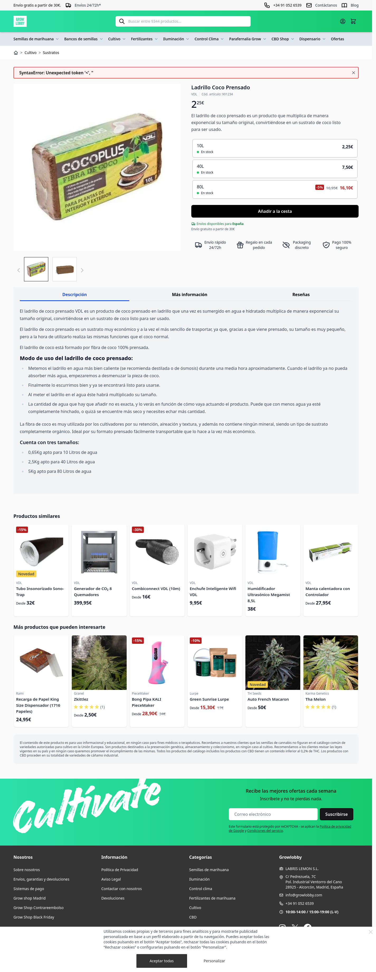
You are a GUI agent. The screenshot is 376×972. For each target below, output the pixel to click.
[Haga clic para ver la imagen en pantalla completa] (97, 167)
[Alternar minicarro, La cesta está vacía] (353, 21)
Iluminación (176, 39)
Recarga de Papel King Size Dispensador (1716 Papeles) (38, 705)
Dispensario (313, 39)
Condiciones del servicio (265, 830)
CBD (193, 917)
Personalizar (214, 960)
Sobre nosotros (26, 869)
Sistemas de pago (28, 888)
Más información (189, 294)
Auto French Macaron (268, 699)
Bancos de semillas (84, 39)
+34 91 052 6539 (299, 903)
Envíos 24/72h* (88, 5)
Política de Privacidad (119, 869)
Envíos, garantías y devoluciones (41, 879)
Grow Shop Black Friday (33, 917)
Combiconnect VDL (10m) (156, 588)
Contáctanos (326, 5)
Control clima (200, 888)
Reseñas (301, 294)
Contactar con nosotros (121, 888)
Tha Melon (316, 699)
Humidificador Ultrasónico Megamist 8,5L (269, 594)
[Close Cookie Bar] (371, 932)
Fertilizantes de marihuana (212, 898)
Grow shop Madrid (29, 898)
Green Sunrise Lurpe (209, 699)
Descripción (74, 294)
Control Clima (209, 39)
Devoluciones (113, 898)
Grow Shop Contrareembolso (38, 907)
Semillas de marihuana (36, 39)
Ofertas (337, 38)
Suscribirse (336, 814)
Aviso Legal (111, 879)
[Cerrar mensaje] (353, 72)
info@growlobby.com (303, 894)
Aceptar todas (162, 960)
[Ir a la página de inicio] (20, 21)
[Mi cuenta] (343, 21)
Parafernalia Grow (248, 39)
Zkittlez (81, 699)
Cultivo (117, 39)
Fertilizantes (145, 39)
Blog (355, 5)
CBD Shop (283, 39)
